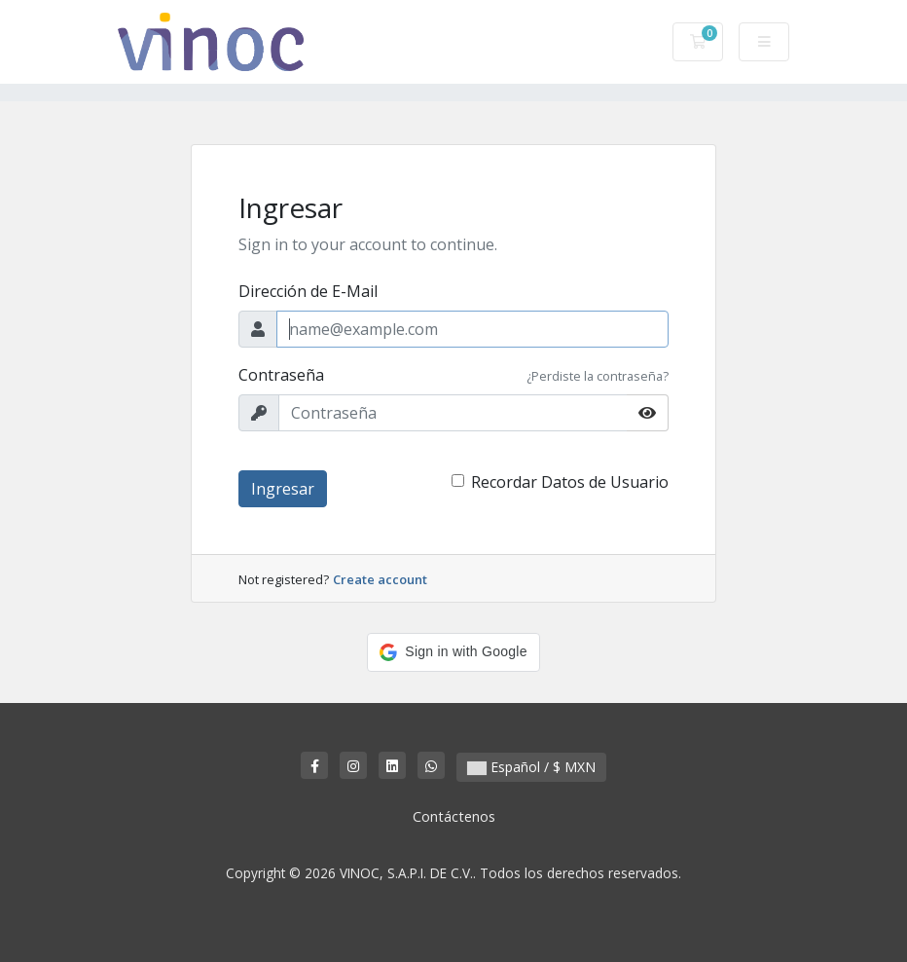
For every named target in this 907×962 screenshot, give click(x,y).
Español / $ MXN (531, 767)
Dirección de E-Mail (308, 291)
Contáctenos (454, 816)
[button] (453, 652)
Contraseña (281, 375)
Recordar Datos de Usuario (570, 482)
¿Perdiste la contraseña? (597, 376)
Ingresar (282, 489)
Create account (380, 579)
